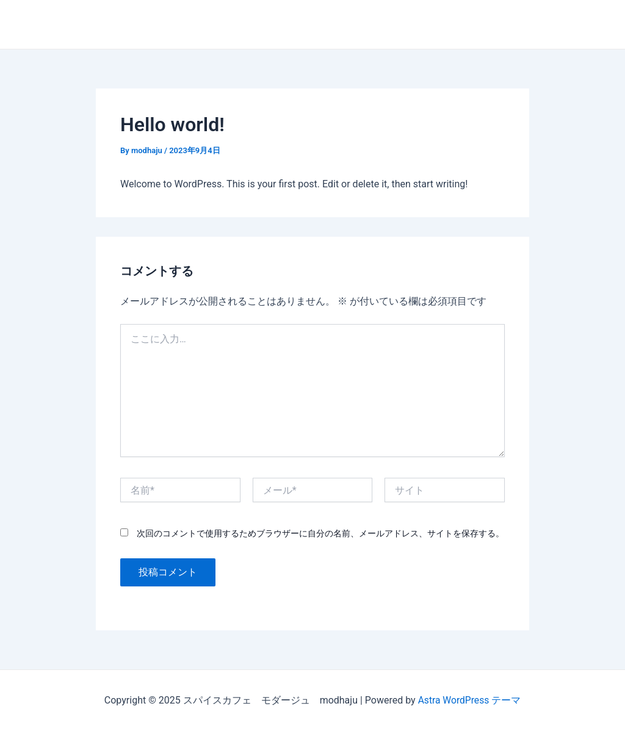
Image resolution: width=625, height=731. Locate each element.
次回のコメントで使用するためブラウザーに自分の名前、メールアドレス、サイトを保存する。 (320, 533)
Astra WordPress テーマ (469, 700)
